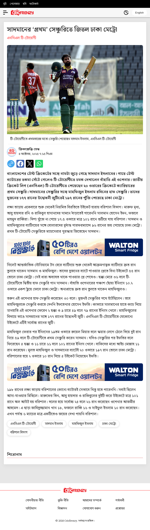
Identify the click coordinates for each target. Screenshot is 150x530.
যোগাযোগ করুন (92, 508)
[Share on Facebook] (20, 164)
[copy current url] (11, 164)
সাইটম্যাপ (31, 508)
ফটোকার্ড (33, 4)
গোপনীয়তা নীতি (35, 500)
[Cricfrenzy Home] (22, 12)
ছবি (24, 4)
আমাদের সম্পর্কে (92, 500)
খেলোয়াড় (15, 4)
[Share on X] (30, 164)
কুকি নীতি (63, 500)
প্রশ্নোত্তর (120, 508)
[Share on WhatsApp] (39, 164)
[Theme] (126, 12)
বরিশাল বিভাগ (18, 432)
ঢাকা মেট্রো (109, 423)
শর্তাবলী (119, 500)
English (139, 12)
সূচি (5, 4)
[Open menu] (5, 12)
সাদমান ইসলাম (54, 423)
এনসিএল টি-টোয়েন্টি (23, 423)
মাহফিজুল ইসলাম (82, 423)
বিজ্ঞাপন (62, 508)
